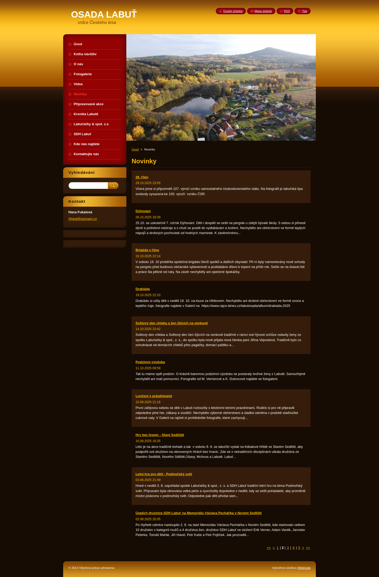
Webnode (304, 567)
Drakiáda (143, 289)
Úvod (135, 149)
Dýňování (143, 211)
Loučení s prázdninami (154, 396)
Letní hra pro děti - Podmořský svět (164, 474)
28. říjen (142, 177)
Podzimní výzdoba (150, 362)
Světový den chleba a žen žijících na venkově (172, 323)
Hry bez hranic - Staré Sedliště (160, 435)
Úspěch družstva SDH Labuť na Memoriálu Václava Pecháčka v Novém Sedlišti (199, 513)
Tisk (304, 11)
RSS (287, 11)
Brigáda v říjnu (147, 250)
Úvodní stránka (232, 11)
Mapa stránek (263, 11)
